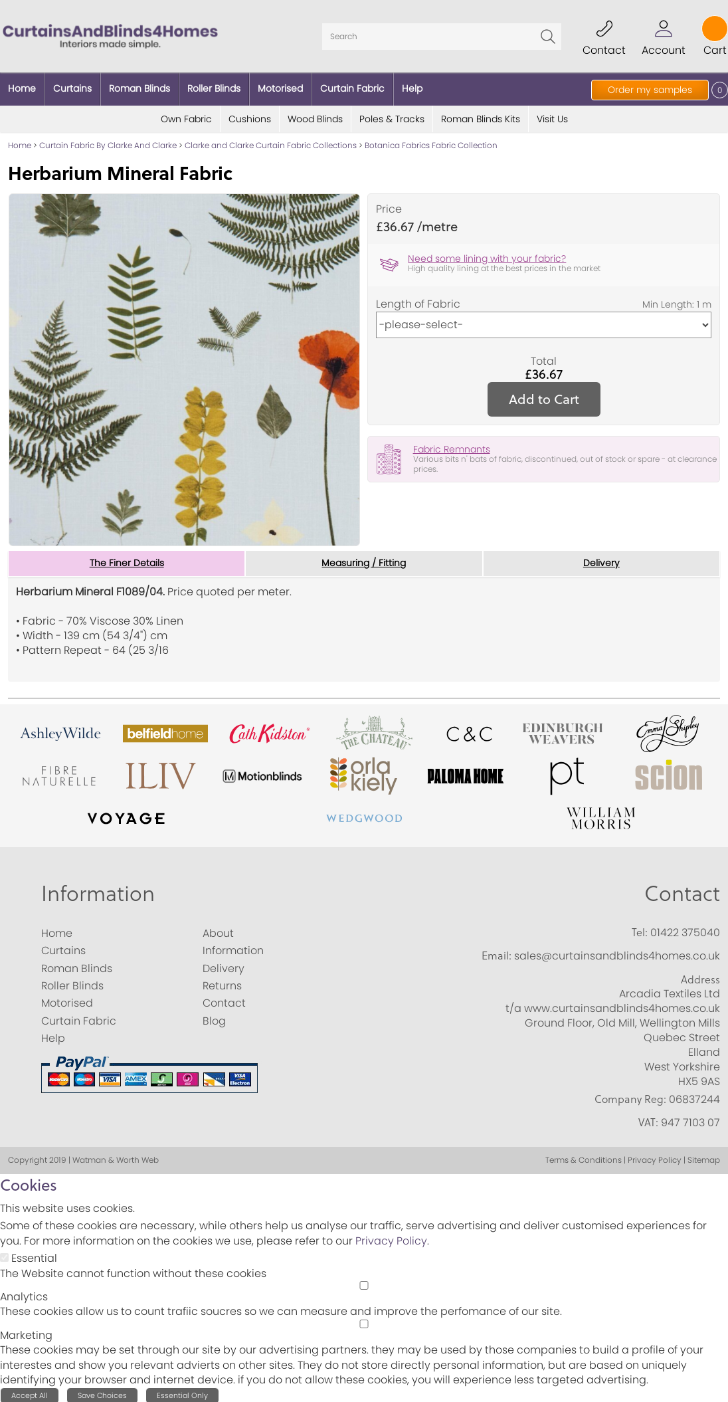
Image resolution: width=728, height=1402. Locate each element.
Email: (496, 953)
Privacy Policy (391, 1239)
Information (98, 891)
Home (19, 143)
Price (389, 207)
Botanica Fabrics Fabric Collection (431, 143)
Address (700, 976)
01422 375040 (685, 930)
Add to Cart (544, 396)
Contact (682, 891)
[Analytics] (364, 1283)
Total (544, 358)
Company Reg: (630, 1097)
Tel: (640, 930)
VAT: (648, 1120)
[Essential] (4, 1255)
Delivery (601, 561)
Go (548, 35)
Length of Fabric (418, 301)
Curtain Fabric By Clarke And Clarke (108, 143)
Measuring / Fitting (363, 561)
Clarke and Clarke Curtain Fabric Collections (271, 143)
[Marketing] (364, 1321)
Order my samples (650, 89)
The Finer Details (127, 561)
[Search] (441, 35)
